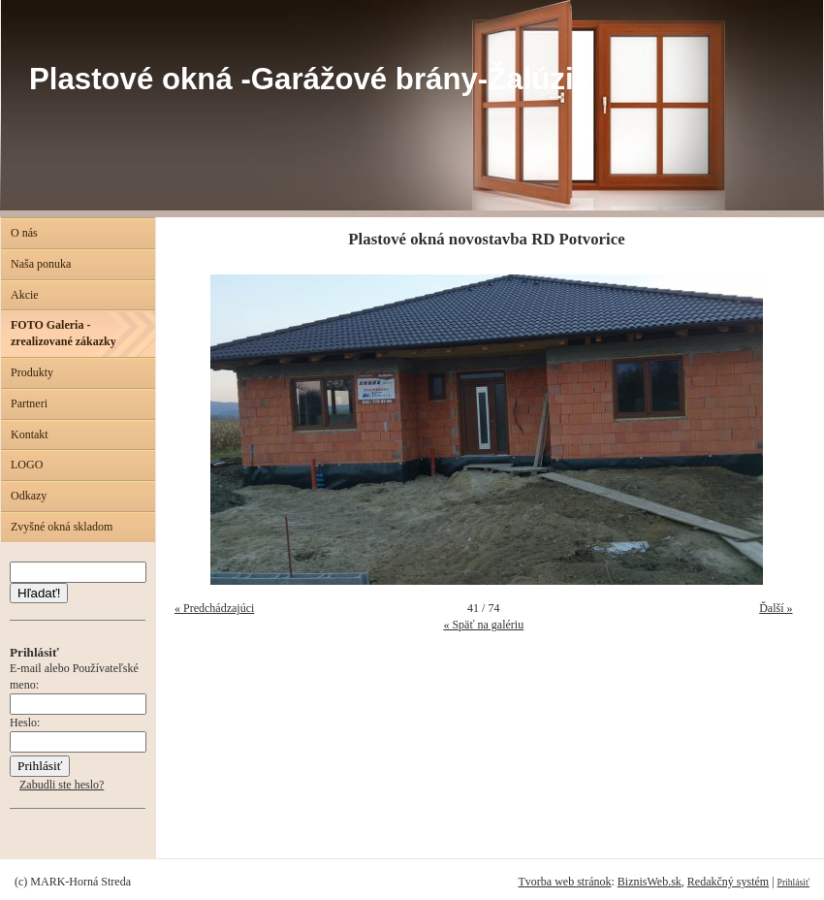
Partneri (29, 403)
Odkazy (29, 495)
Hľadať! (38, 593)
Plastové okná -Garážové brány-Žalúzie (309, 79)
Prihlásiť (793, 882)
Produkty (32, 372)
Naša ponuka (41, 264)
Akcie (25, 295)
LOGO (27, 464)
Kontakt (29, 434)
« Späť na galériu (483, 624)
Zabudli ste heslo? (61, 784)
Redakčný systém (728, 881)
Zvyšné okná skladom (61, 526)
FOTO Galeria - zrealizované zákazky (63, 333)
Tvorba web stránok (564, 881)
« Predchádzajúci (214, 608)
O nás (24, 233)
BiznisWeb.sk (649, 881)
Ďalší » (775, 608)
